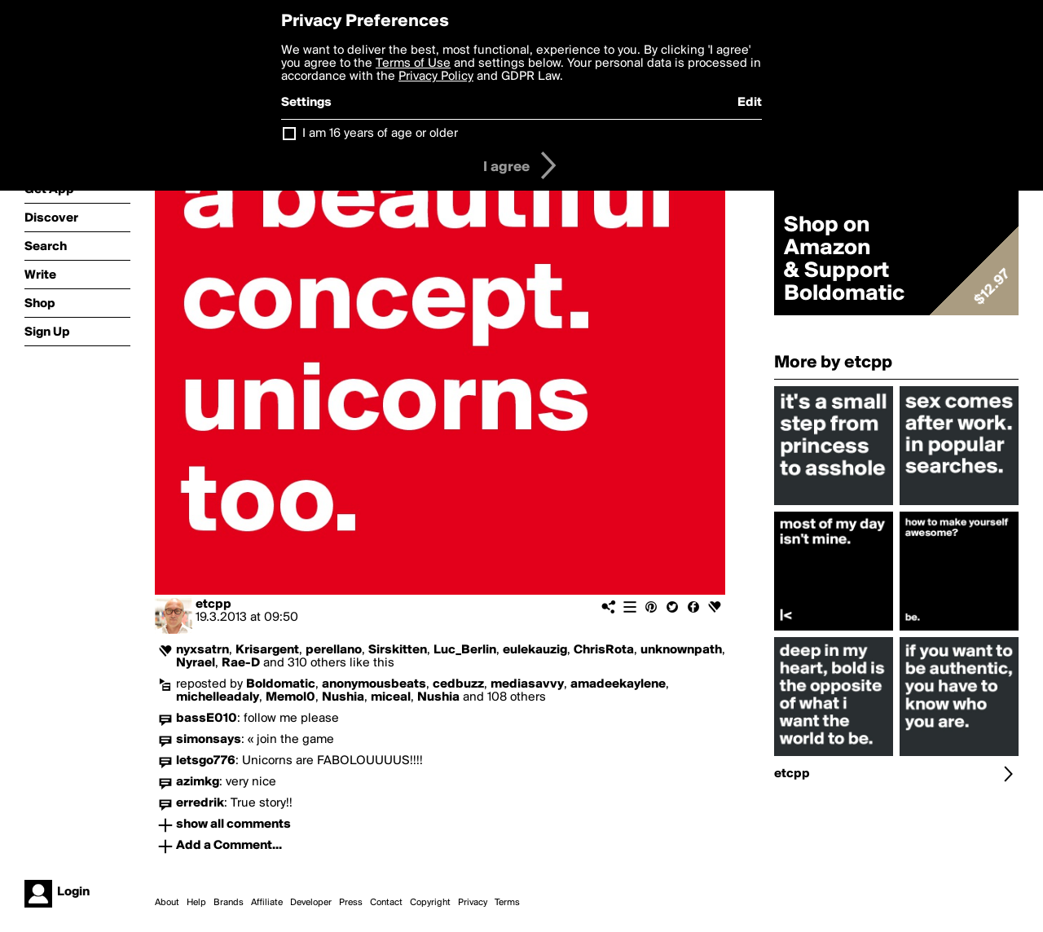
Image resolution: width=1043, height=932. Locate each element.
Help (196, 903)
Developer (311, 903)
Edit (749, 102)
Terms (507, 903)
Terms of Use (413, 63)
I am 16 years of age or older (380, 133)
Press (351, 903)
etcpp (213, 604)
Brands (228, 903)
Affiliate (267, 903)
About (167, 903)
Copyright (430, 903)
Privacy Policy (435, 76)
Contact (386, 903)
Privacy (472, 903)
